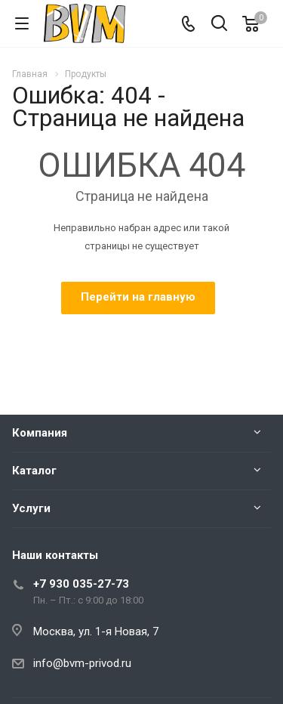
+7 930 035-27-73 (81, 584)
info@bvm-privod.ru (82, 663)
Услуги (31, 508)
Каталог (34, 470)
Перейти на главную (138, 297)
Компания (39, 433)
